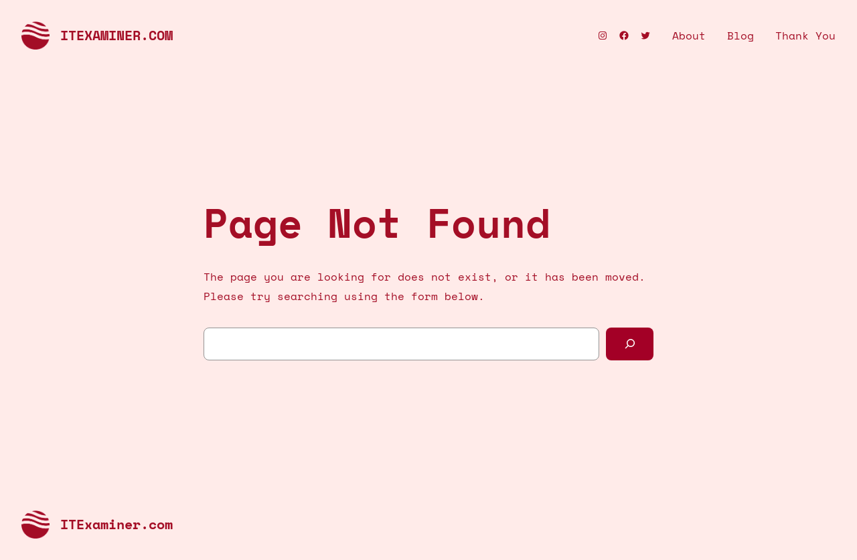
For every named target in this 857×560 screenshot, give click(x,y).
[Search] (629, 344)
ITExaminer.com (116, 35)
